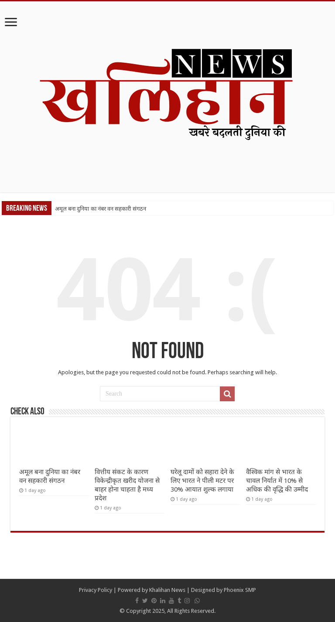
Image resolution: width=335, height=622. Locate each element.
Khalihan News (167, 590)
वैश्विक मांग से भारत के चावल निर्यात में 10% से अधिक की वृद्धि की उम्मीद (277, 480)
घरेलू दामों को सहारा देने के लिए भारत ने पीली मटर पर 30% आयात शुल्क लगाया (202, 480)
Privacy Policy (95, 590)
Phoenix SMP (240, 590)
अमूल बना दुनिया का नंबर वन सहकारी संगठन (100, 208)
